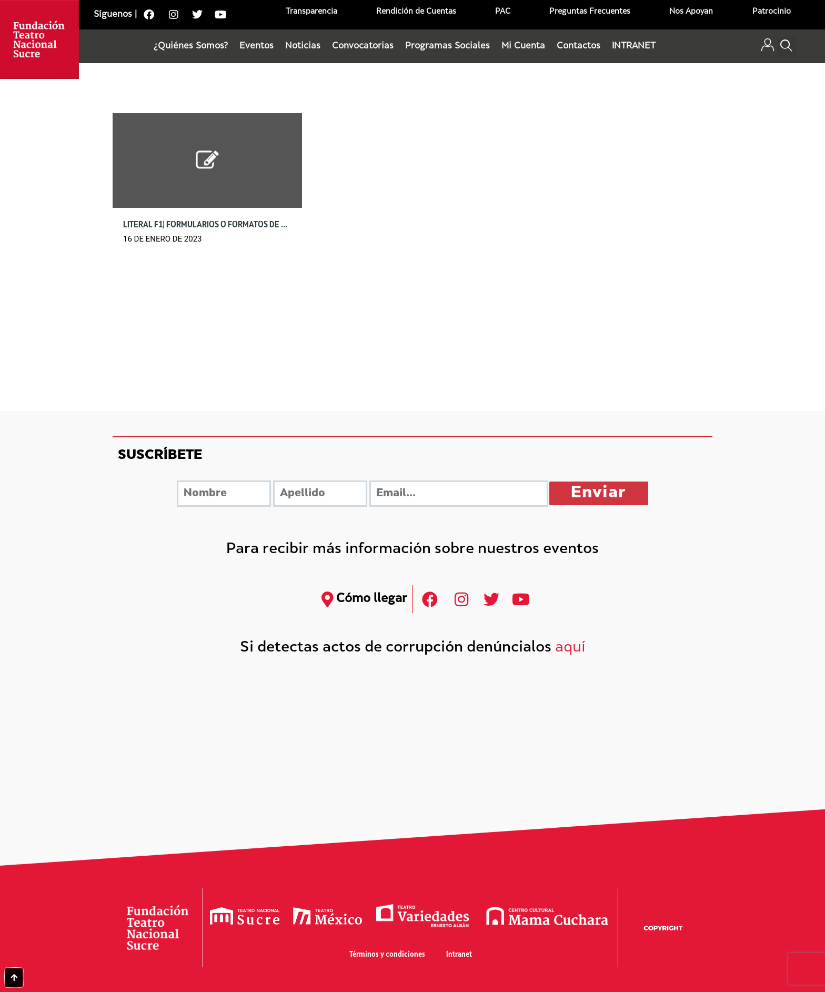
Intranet (459, 955)
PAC (502, 12)
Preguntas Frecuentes (589, 12)
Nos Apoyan (691, 12)
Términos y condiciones (387, 955)
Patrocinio (771, 12)
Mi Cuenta (523, 46)
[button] (787, 46)
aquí (570, 648)
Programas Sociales (447, 46)
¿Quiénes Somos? (191, 46)
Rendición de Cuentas (416, 12)
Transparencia (311, 12)
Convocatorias (363, 46)
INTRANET (634, 46)
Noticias (302, 46)
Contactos (578, 46)
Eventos (256, 46)
